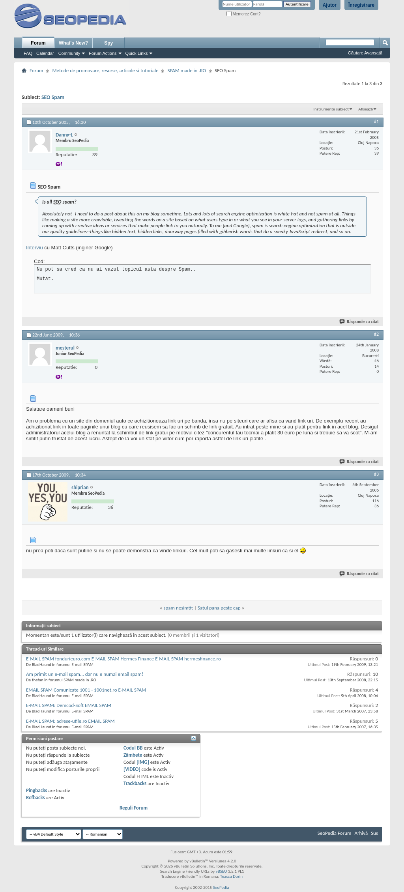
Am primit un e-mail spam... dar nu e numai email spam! (84, 674)
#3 (376, 474)
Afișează (365, 109)
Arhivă (361, 833)
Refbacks (35, 797)
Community (69, 53)
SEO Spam (52, 97)
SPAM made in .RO (186, 70)
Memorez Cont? (243, 14)
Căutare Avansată (365, 52)
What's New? (73, 43)
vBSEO (221, 871)
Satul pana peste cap (219, 608)
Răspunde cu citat (359, 321)
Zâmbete (132, 755)
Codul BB (133, 748)
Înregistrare (361, 5)
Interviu (34, 248)
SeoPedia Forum (335, 833)
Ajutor (330, 5)
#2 (376, 334)
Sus (374, 833)
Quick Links (136, 53)
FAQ (28, 53)
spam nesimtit (178, 608)
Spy (108, 43)
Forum (38, 43)
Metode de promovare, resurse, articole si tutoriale (105, 70)
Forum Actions (102, 53)
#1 (376, 121)
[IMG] (143, 762)
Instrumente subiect (331, 109)
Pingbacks (36, 790)
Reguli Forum (134, 808)
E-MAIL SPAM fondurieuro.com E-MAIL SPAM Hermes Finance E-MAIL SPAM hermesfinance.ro (123, 659)
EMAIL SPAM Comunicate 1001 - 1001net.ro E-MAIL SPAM (86, 690)
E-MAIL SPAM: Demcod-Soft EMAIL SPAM (68, 705)
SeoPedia (221, 887)
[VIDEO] (131, 769)
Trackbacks (134, 783)
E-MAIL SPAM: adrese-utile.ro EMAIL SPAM (70, 721)
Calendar (45, 53)
